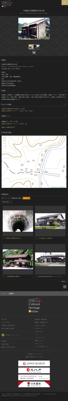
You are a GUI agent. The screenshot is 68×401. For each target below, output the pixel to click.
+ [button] (4, 138)
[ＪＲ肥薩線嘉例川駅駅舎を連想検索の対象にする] (4, 276)
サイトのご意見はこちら (41, 346)
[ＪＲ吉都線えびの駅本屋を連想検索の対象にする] (36, 238)
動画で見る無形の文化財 (8, 347)
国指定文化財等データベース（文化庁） (13, 111)
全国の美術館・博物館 (8, 328)
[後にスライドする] (64, 281)
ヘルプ (37, 334)
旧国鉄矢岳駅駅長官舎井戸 (13, 238)
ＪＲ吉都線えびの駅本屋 (45, 238)
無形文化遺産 (5, 344)
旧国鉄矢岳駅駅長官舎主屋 (9, 109)
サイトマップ (38, 343)
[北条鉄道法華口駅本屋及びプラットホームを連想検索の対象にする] (36, 276)
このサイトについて (40, 337)
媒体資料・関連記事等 (41, 319)
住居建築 (4, 69)
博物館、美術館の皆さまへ (42, 322)
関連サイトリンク (40, 340)
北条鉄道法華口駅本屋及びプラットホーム (50, 276)
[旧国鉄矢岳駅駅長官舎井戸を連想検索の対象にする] (4, 238)
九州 (13, 69)
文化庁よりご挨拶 (40, 325)
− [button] (4, 141)
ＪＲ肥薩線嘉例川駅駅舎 (12, 276)
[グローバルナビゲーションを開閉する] (65, 2)
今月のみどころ (39, 328)
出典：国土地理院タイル (60, 187)
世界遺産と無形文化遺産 (8, 325)
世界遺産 (4, 341)
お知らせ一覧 (38, 331)
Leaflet (52, 187)
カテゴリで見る (6, 322)
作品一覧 (4, 319)
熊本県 (18, 69)
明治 (9, 69)
